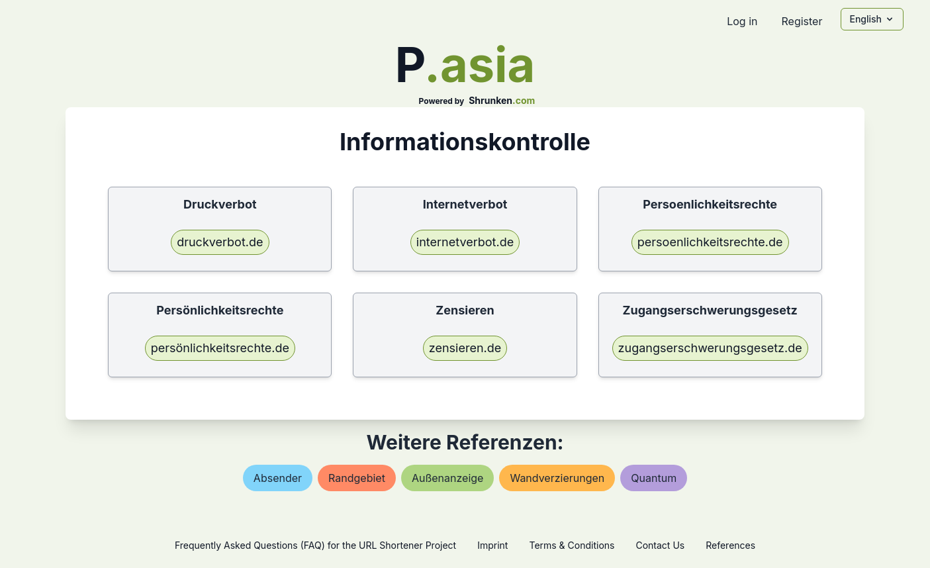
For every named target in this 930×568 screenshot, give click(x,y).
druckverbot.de (220, 242)
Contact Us (659, 545)
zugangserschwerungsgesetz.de (710, 348)
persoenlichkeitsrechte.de (710, 242)
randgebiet (356, 478)
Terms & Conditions (571, 545)
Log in (742, 21)
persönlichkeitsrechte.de (220, 348)
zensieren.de (465, 348)
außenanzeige (448, 478)
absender (278, 478)
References (730, 545)
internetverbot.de (465, 242)
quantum (653, 478)
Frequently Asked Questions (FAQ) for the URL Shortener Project (315, 545)
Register (801, 21)
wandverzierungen (557, 478)
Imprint (492, 545)
